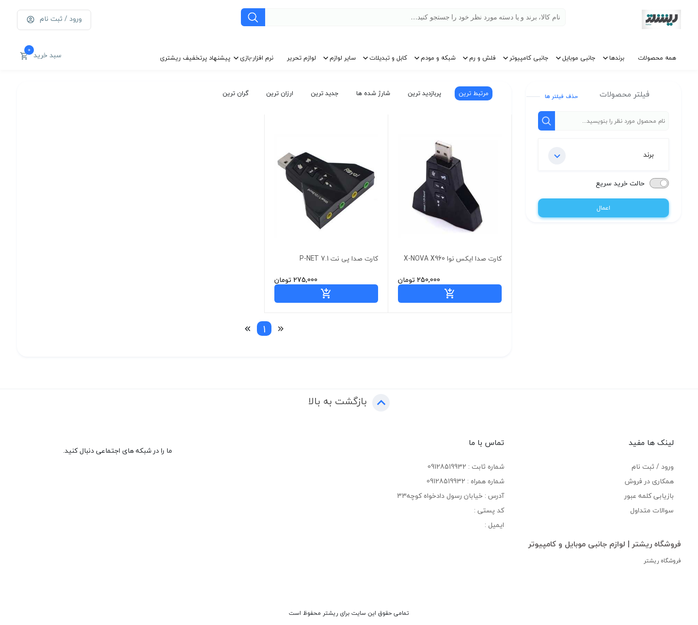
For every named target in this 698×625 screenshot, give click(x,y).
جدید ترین (324, 93)
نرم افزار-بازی (256, 57)
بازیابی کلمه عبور (649, 496)
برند (601, 155)
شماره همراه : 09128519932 (465, 481)
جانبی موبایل (579, 57)
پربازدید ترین (424, 93)
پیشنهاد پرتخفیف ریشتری (195, 57)
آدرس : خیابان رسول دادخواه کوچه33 (450, 496)
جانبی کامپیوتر (529, 57)
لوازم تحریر (301, 57)
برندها (616, 57)
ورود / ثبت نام (653, 467)
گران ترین (235, 93)
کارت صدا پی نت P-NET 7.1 (339, 258)
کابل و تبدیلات (388, 57)
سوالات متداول (652, 510)
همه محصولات (657, 57)
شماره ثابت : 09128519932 (466, 467)
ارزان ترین (279, 93)
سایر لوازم (343, 57)
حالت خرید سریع (620, 183)
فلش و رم (482, 57)
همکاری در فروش (649, 481)
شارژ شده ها (373, 93)
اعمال (603, 207)
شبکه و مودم (438, 57)
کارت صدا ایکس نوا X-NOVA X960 (453, 258)
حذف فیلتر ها (561, 96)
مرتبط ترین (473, 93)
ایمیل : (494, 525)
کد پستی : (489, 510)
